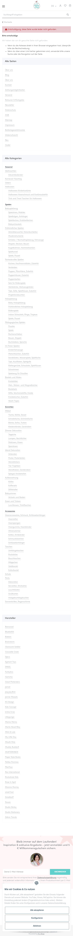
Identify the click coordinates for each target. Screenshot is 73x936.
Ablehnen (37, 926)
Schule (8, 574)
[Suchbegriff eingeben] (33, 15)
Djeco (7, 657)
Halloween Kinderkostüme (19, 191)
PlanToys (9, 767)
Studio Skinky (10, 807)
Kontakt (8, 85)
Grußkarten (13, 594)
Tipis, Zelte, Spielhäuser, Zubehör (22, 291)
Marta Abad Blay (12, 727)
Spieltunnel (13, 252)
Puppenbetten (14, 279)
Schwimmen (13, 370)
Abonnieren (60, 872)
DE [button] (52, 6)
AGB (7, 115)
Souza (8, 802)
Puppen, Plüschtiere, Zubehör (20, 271)
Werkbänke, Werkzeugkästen (20, 287)
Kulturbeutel (13, 570)
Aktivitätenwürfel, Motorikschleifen (23, 232)
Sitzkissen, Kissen (15, 442)
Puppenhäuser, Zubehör (18, 275)
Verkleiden (12, 267)
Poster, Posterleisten (16, 458)
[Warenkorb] (70, 6)
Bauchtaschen (14, 559)
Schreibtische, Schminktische (20, 419)
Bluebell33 (9, 632)
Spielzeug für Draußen (18, 374)
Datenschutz (10, 110)
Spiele (10, 330)
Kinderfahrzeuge (15, 350)
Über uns (9, 70)
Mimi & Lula (10, 732)
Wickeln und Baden (16, 497)
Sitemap (8, 120)
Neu (7, 140)
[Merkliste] (64, 6)
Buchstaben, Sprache (17, 342)
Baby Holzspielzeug (16, 303)
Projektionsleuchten (16, 295)
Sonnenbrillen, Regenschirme (17, 602)
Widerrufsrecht (11, 135)
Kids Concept (10, 707)
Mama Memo (11, 722)
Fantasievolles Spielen (14, 260)
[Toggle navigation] (3, 5)
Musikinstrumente (15, 236)
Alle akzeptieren (37, 910)
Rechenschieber (15, 334)
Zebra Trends (11, 817)
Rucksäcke (13, 555)
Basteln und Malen (13, 377)
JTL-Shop (41, 934)
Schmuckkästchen (16, 539)
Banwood (9, 627)
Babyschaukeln (15, 224)
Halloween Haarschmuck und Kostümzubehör (28, 195)
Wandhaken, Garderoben (19, 470)
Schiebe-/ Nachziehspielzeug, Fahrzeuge (26, 240)
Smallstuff (9, 797)
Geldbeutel (13, 566)
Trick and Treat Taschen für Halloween (25, 199)
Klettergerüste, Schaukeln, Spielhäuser (24, 366)
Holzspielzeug (11, 299)
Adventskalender (15, 175)
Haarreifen (13, 519)
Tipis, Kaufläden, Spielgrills (19, 362)
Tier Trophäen (14, 466)
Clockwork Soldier (12, 647)
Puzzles (11, 326)
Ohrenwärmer (14, 531)
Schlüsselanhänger (16, 543)
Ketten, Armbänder (16, 535)
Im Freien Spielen (12, 346)
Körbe (10, 482)
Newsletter (9, 105)
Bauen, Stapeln (14, 338)
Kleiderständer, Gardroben (19, 427)
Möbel (8, 411)
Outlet (7, 145)
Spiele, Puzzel (14, 256)
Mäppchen (13, 562)
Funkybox (9, 672)
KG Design (9, 702)
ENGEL (8, 667)
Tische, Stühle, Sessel (17, 415)
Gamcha (9, 677)
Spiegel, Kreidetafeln (17, 474)
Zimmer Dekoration (13, 431)
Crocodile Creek (12, 652)
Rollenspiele (13, 311)
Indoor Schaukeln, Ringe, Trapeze (22, 315)
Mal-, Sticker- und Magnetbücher (23, 385)
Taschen (8, 547)
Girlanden (12, 454)
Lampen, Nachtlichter (17, 439)
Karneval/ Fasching (13, 179)
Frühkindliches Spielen (14, 228)
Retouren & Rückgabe (14, 100)
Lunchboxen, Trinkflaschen (19, 505)
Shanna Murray (12, 787)
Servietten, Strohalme (17, 586)
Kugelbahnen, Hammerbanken (21, 248)
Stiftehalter (13, 490)
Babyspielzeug (11, 209)
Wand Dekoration (12, 450)
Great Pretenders (12, 682)
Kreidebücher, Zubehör (18, 397)
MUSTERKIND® (11, 752)
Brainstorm (9, 642)
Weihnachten (10, 171)
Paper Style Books (13, 757)
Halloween (9, 187)
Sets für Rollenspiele (17, 283)
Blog (7, 75)
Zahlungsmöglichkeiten (15, 90)
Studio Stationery (12, 812)
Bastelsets (12, 389)
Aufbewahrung (11, 478)
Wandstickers (14, 462)
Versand (8, 95)
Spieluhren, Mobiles (16, 213)
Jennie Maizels (11, 697)
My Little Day (10, 737)
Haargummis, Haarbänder (19, 527)
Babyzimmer (10, 494)
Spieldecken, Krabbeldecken (20, 220)
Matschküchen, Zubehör (18, 354)
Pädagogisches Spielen (15, 322)
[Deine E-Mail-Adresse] (26, 872)
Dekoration (13, 582)
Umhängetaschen (16, 551)
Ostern (8, 183)
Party (7, 578)
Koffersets (12, 486)
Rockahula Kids (11, 777)
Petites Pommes (11, 762)
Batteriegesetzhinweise (15, 130)
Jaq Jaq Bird (10, 692)
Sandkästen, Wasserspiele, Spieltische (24, 358)
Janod (7, 687)
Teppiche (12, 435)
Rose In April (10, 782)
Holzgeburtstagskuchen (18, 598)
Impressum (9, 125)
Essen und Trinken (13, 501)
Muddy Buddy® (12, 747)
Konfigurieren (37, 918)
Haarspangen (14, 523)
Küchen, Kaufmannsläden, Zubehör (23, 264)
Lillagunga (9, 717)
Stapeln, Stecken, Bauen (18, 244)
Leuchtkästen (14, 590)
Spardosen (13, 446)
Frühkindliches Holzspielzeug (20, 307)
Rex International (12, 772)
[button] (60, 6)
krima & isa (10, 712)
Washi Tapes (13, 401)
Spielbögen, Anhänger (18, 216)
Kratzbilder (13, 381)
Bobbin (8, 637)
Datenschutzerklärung (46, 878)
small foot (9, 792)
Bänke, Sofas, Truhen (17, 423)
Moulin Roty (10, 742)
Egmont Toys (10, 662)
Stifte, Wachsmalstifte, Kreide (20, 393)
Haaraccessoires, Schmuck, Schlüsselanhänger (25, 515)
